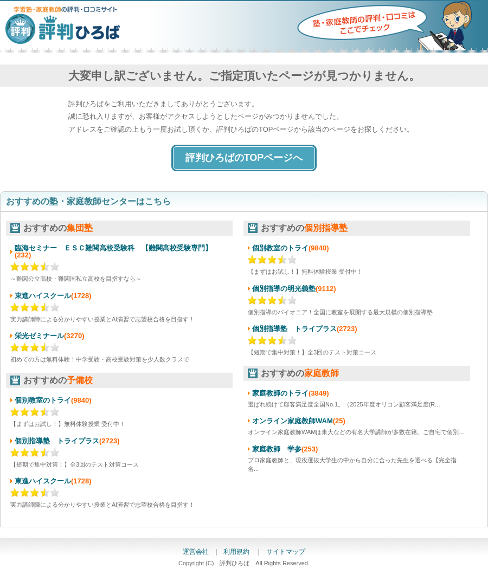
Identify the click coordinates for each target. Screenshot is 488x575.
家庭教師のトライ (280, 393)
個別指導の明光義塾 (284, 289)
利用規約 (237, 551)
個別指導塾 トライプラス (57, 441)
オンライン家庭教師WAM (292, 421)
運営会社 (196, 551)
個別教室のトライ (43, 400)
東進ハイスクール (43, 296)
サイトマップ (285, 551)
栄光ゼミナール (39, 336)
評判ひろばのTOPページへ (244, 157)
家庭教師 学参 (276, 449)
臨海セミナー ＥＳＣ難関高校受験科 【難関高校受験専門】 (113, 248)
